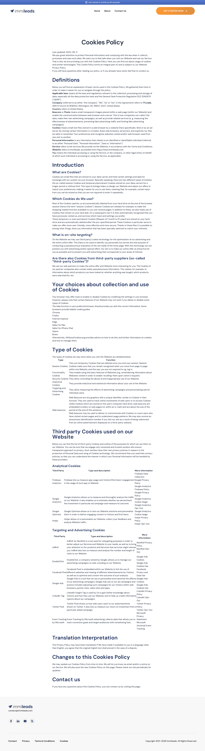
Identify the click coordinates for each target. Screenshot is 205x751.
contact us (144, 71)
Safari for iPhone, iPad (62, 328)
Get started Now (175, 11)
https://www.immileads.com (110, 149)
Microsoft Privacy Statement (142, 616)
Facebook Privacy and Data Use (142, 572)
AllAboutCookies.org (75, 337)
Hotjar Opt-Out (142, 523)
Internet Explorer (60, 318)
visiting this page (132, 686)
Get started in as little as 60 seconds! (104, 2)
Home (97, 11)
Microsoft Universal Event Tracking (144, 625)
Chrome (56, 312)
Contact (12, 741)
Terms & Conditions (45, 741)
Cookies (64, 741)
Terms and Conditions (141, 146)
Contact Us (120, 11)
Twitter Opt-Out (144, 610)
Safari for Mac (59, 325)
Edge (54, 322)
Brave (55, 334)
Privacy (26, 741)
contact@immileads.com (20, 710)
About (107, 11)
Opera (55, 331)
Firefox (55, 315)
